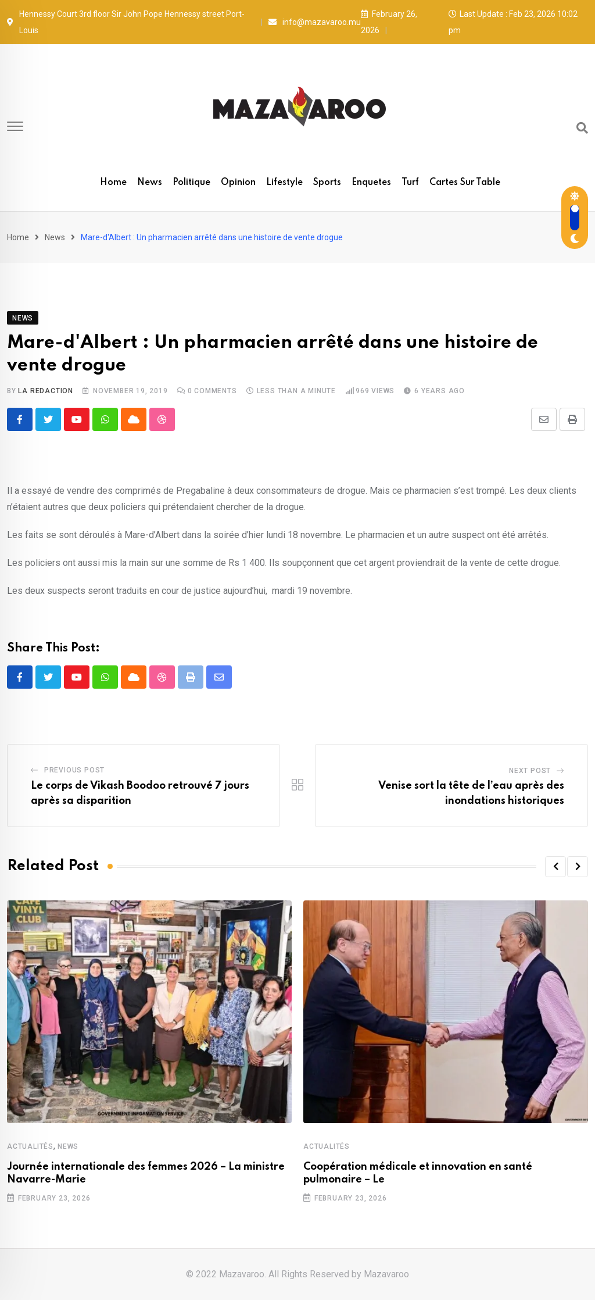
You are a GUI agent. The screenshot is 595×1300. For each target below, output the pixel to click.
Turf (410, 182)
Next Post (530, 771)
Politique (191, 182)
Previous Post (74, 770)
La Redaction (45, 391)
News (149, 182)
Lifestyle (284, 182)
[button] (555, 866)
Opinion (238, 182)
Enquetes (371, 182)
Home (113, 182)
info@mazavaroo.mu (321, 22)
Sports (327, 182)
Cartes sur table (464, 182)
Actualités (30, 1146)
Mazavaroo (386, 1274)
